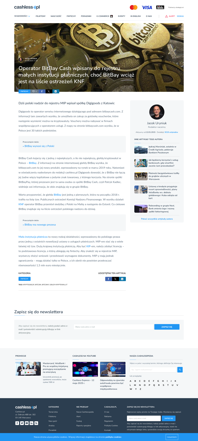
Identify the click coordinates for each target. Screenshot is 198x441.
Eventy (121, 16)
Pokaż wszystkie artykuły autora (157, 218)
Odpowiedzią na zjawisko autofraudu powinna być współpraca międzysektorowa (112, 384)
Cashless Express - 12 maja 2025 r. (83, 382)
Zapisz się (169, 418)
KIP (88, 246)
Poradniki (86, 16)
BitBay (33, 162)
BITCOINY (45, 285)
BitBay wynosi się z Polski (38, 145)
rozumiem (172, 437)
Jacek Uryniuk (31, 59)
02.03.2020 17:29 (31, 61)
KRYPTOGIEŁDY (28, 285)
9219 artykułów (171, 132)
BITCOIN (38, 285)
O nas (149, 16)
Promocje (20, 356)
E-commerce (103, 16)
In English (135, 16)
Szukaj (79, 421)
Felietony (41, 16)
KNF (21, 204)
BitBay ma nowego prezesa (39, 224)
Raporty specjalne (83, 425)
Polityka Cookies (111, 425)
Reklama (107, 416)
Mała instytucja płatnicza (33, 236)
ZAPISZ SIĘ (167, 327)
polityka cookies (113, 437)
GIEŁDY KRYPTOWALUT (58, 285)
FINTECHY (24, 91)
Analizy (52, 425)
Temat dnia (53, 412)
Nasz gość (56, 16)
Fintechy (71, 16)
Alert (78, 416)
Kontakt (107, 430)
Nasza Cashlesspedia (85, 412)
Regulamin (108, 421)
